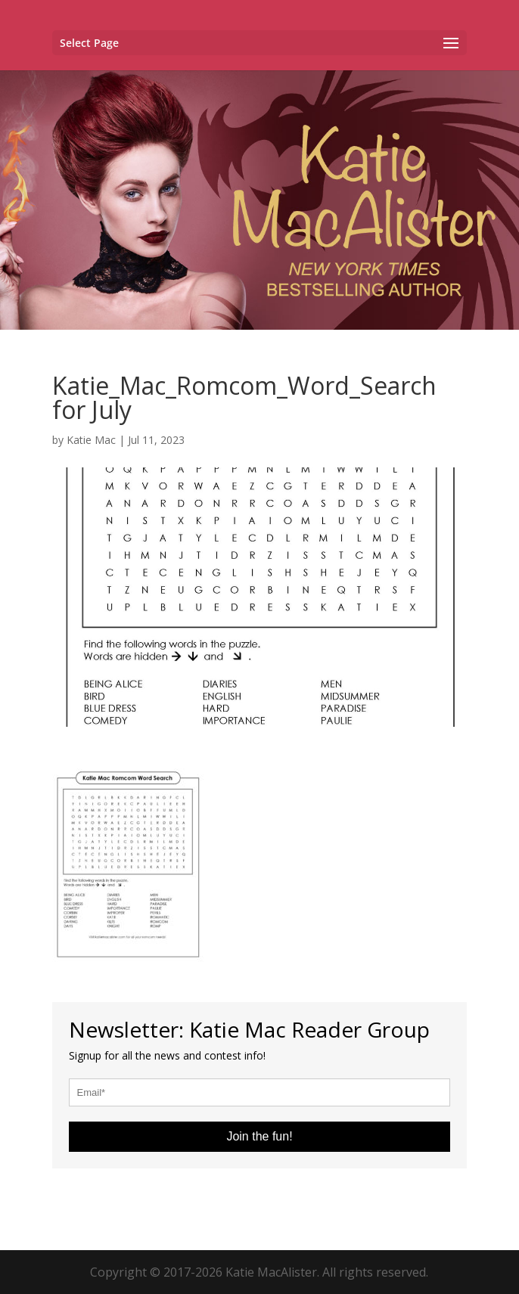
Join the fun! (259, 1136)
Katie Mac (91, 440)
